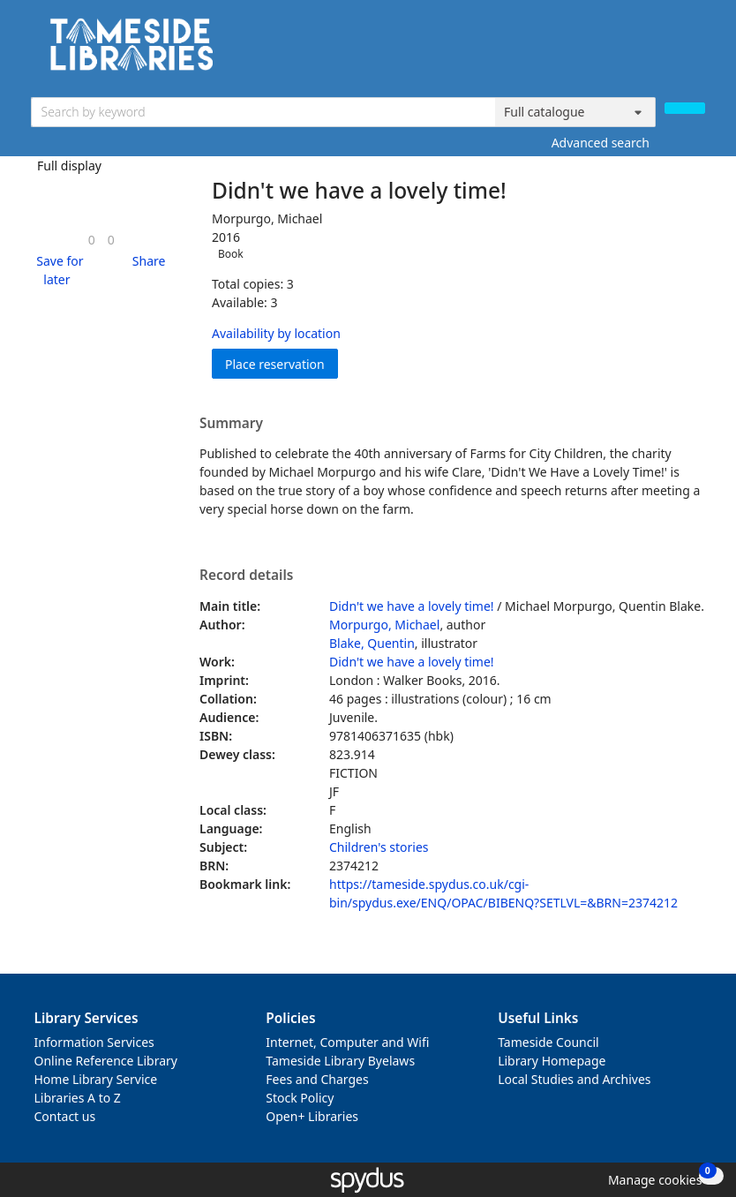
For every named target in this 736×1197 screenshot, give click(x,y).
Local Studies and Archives (574, 1079)
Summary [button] (231, 424)
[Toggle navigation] (696, 51)
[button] (57, 270)
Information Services (94, 1042)
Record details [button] (246, 575)
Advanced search (601, 142)
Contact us (65, 1116)
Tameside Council (548, 1042)
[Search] (685, 108)
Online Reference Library (105, 1060)
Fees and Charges (317, 1079)
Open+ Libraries (312, 1116)
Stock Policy (300, 1097)
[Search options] (575, 112)
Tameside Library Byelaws (340, 1060)
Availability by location (276, 333)
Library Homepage (551, 1060)
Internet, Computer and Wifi (347, 1042)
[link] (91, 239)
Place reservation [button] (281, 363)
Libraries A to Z (77, 1097)
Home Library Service (96, 1079)
